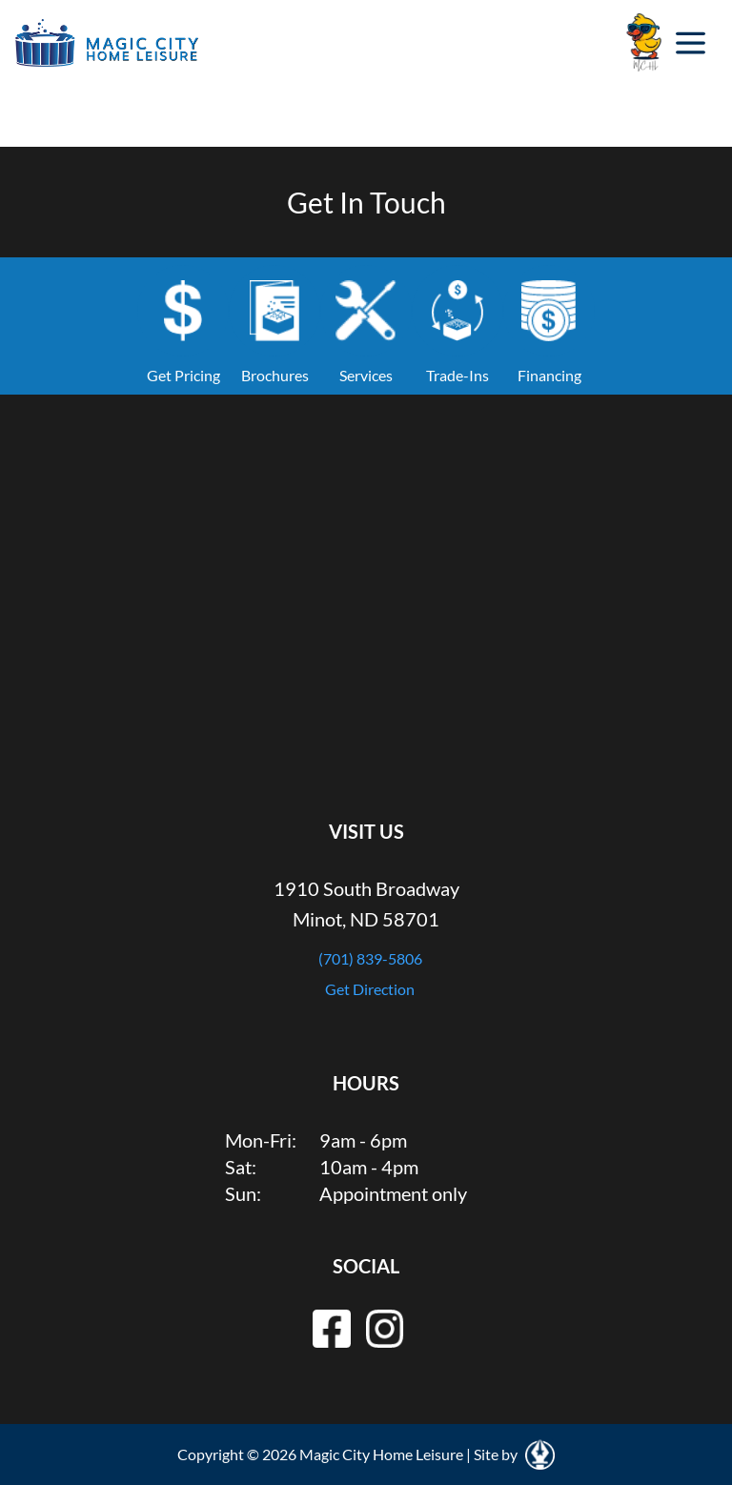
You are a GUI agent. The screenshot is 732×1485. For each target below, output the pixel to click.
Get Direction (370, 989)
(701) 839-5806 (370, 958)
